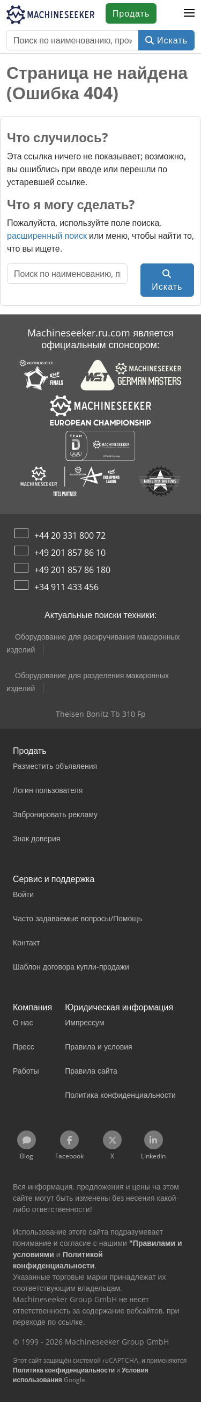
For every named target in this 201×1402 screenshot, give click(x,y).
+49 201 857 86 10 (70, 553)
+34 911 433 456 (66, 587)
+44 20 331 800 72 (70, 535)
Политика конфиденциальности (64, 1370)
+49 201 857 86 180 (72, 570)
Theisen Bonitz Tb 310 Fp (101, 714)
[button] (189, 13)
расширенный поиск (47, 235)
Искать (166, 40)
